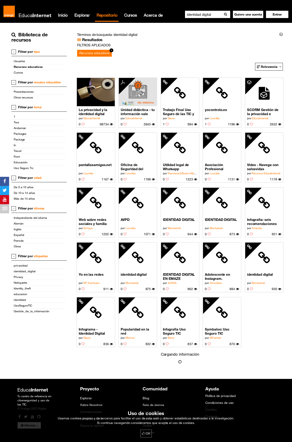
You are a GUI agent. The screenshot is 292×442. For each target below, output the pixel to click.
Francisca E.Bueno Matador (184, 173)
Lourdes (214, 118)
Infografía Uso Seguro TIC (174, 331)
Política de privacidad (220, 396)
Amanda (256, 228)
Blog (146, 398)
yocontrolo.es (216, 110)
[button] (277, 14)
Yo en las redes (91, 274)
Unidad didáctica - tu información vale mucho (137, 112)
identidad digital (134, 274)
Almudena (216, 283)
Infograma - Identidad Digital (92, 331)
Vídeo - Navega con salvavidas (263, 167)
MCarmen (215, 337)
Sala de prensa (153, 405)
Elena (171, 337)
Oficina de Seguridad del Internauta (132, 167)
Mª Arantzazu (91, 283)
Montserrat (174, 228)
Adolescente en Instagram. (217, 276)
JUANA (172, 283)
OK (146, 433)
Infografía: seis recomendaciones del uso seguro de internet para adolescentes (262, 221)
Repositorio (106, 15)
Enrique (88, 228)
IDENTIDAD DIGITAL (179, 219)
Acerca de (153, 15)
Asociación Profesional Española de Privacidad (215, 167)
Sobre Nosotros (91, 405)
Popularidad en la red (135, 331)
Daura (171, 118)
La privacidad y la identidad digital (93, 112)
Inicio (63, 15)
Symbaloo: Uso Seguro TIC (217, 331)
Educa (34, 15)
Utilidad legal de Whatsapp (176, 167)
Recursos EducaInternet (266, 173)
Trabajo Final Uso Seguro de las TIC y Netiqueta (178, 112)
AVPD (125, 219)
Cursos (130, 15)
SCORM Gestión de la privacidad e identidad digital (263, 112)
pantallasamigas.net (95, 165)
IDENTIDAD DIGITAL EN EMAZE (179, 276)
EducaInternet (91, 118)
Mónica (129, 337)
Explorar (81, 15)
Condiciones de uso (219, 403)
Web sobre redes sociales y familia (93, 221)
